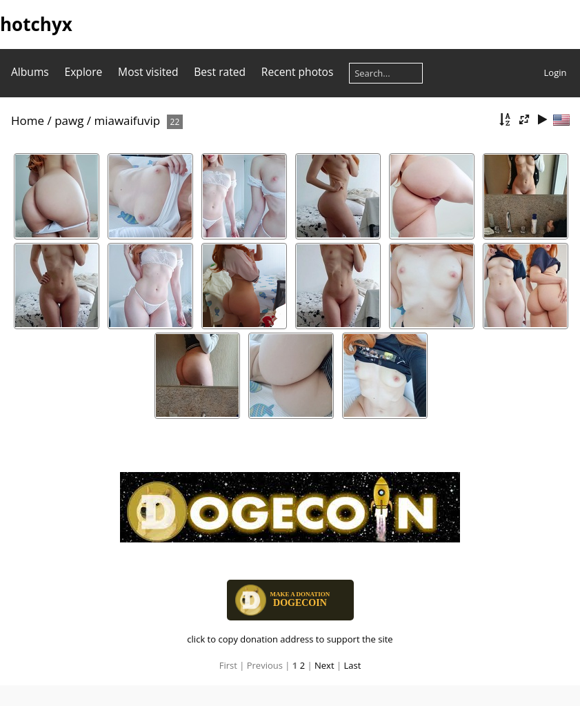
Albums (30, 71)
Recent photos (297, 71)
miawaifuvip (127, 120)
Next (324, 665)
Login (555, 72)
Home (27, 120)
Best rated (220, 71)
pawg (68, 120)
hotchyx (36, 24)
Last (352, 665)
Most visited (148, 71)
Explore (84, 71)
